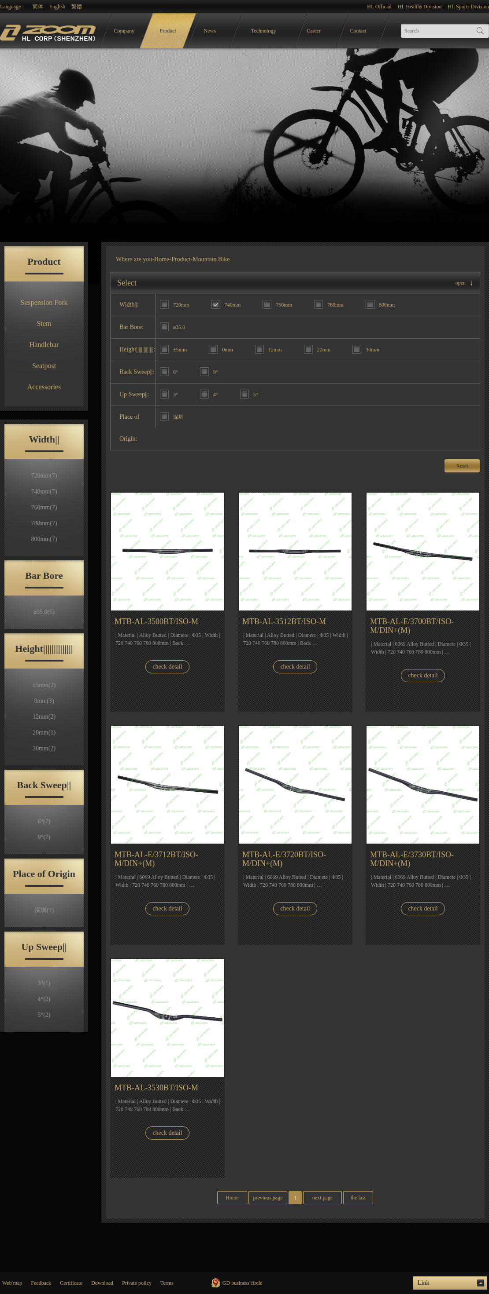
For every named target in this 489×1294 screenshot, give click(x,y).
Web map (12, 1283)
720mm (44, 475)
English (57, 7)
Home (161, 259)
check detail (167, 666)
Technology (263, 31)
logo (49, 31)
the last (358, 1198)
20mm (44, 732)
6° (44, 821)
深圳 (44, 910)
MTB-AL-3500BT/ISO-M (156, 621)
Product (168, 31)
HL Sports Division (468, 7)
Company (124, 31)
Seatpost (44, 365)
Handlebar (44, 344)
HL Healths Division (420, 7)
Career (314, 31)
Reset (462, 466)
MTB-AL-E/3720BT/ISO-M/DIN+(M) (284, 859)
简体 (38, 7)
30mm (44, 748)
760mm (44, 507)
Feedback (41, 1283)
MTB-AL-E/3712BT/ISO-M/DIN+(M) (156, 859)
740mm (44, 491)
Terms (167, 1283)
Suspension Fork (43, 302)
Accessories (44, 387)
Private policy (137, 1283)
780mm (44, 523)
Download (102, 1283)
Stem (44, 323)
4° (44, 999)
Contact (358, 31)
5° (44, 1015)
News (210, 31)
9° (44, 837)
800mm (44, 539)
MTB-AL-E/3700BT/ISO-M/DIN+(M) (412, 626)
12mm (44, 716)
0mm (44, 701)
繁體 (76, 7)
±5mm (44, 685)
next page (322, 1198)
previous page (268, 1198)
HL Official (379, 7)
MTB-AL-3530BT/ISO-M (156, 1087)
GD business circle (242, 1283)
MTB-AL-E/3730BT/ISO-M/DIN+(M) (412, 859)
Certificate (71, 1283)
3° (44, 983)
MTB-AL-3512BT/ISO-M (284, 621)
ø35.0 (44, 612)
